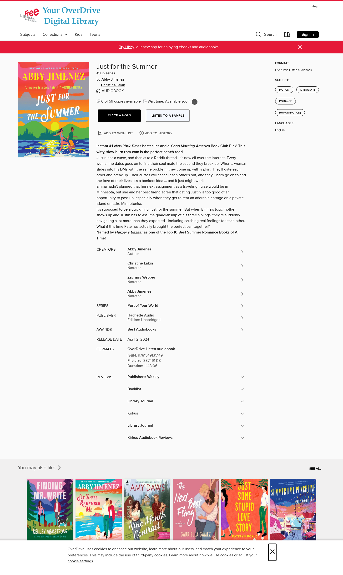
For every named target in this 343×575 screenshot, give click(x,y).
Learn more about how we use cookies (201, 555)
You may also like (40, 468)
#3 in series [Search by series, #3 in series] (105, 73)
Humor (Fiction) (290, 112)
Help (315, 6)
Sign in (308, 34)
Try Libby (126, 47)
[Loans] (287, 35)
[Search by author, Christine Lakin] (186, 265)
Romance (285, 101)
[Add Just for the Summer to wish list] (116, 132)
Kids (78, 34)
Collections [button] (55, 34)
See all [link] (315, 468)
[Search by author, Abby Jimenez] (186, 251)
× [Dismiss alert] (300, 47)
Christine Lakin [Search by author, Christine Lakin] (113, 85)
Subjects (27, 34)
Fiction (284, 90)
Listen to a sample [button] (167, 116)
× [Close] (272, 552)
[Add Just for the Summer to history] (156, 133)
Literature (307, 90)
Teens (95, 34)
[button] (265, 35)
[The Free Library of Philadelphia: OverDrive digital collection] (61, 16)
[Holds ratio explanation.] (194, 102)
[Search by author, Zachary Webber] (186, 279)
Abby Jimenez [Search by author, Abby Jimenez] (112, 80)
